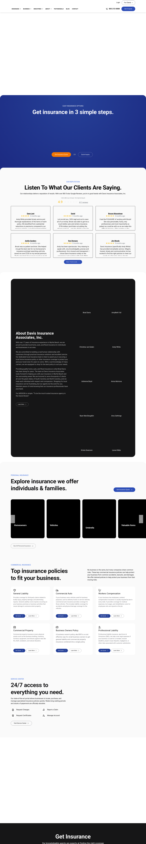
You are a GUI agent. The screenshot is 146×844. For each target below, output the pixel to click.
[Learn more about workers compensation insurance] (117, 616)
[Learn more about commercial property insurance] (32, 650)
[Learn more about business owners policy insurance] (75, 650)
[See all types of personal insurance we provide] (23, 546)
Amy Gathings (116, 416)
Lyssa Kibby (116, 450)
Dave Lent (30, 214)
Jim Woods (115, 241)
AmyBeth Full (116, 313)
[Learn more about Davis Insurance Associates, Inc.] (22, 404)
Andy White (116, 347)
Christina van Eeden (86, 347)
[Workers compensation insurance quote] (104, 616)
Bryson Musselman (115, 214)
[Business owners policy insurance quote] (62, 650)
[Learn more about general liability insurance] (32, 616)
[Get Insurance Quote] (128, 9)
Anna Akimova (116, 381)
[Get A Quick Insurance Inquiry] (85, 154)
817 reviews (83, 202)
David (73, 214)
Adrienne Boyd (86, 381)
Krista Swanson (87, 450)
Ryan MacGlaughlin (87, 416)
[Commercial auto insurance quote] (62, 616)
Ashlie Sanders (30, 241)
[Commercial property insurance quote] (19, 650)
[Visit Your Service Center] (21, 723)
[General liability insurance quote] (19, 616)
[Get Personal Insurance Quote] (124, 489)
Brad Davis (87, 313)
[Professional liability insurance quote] (104, 650)
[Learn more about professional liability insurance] (117, 650)
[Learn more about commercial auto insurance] (75, 616)
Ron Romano (73, 241)
